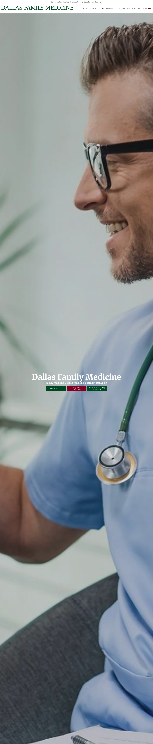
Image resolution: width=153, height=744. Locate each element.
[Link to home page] (37, 8)
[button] (149, 8)
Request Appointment (77, 388)
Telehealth (67, 2)
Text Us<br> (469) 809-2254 (97, 388)
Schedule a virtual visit (93, 2)
